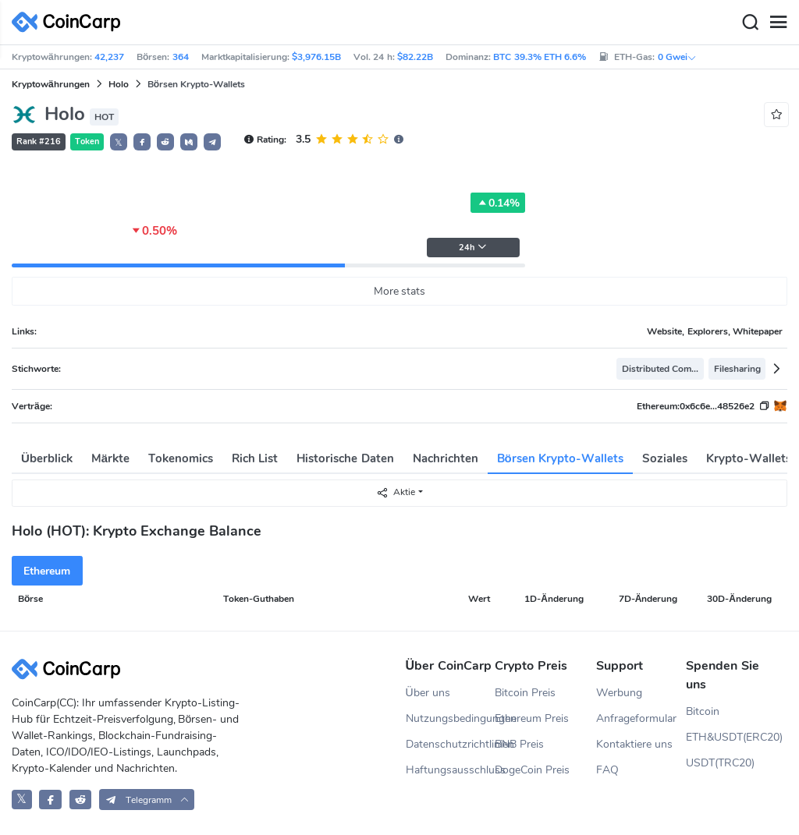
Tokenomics (180, 458)
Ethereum (46, 571)
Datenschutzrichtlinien (450, 744)
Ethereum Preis (532, 718)
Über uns (428, 692)
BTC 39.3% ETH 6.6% (539, 57)
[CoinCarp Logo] (70, 22)
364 (180, 57)
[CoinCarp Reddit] (80, 799)
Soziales (664, 458)
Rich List (255, 458)
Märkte (110, 458)
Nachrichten (445, 458)
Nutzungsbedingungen (450, 718)
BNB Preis (519, 744)
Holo (118, 84)
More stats (400, 291)
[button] (142, 141)
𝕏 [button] (119, 142)
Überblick (47, 458)
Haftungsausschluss (450, 769)
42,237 (109, 57)
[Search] (749, 23)
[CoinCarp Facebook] (50, 799)
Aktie (395, 492)
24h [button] (473, 247)
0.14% (498, 202)
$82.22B (415, 57)
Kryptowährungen (51, 84)
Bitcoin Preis (525, 692)
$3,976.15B (316, 57)
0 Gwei (677, 57)
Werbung (619, 692)
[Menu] (778, 23)
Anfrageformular (636, 718)
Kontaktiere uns (634, 744)
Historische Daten (345, 458)
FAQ (607, 769)
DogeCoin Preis (532, 769)
